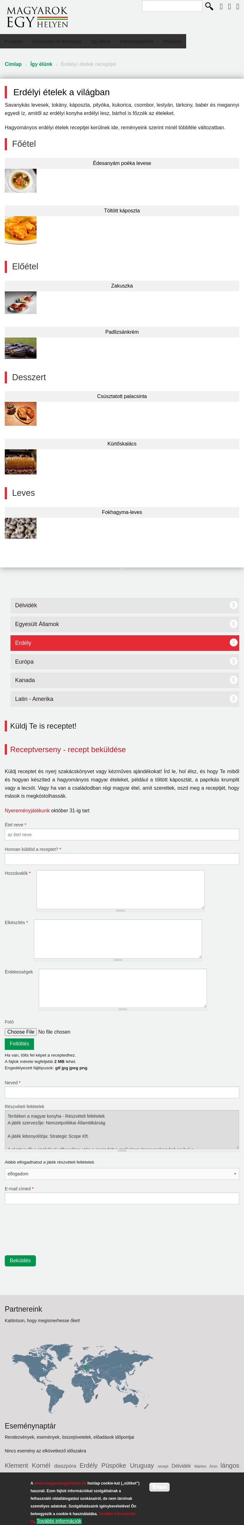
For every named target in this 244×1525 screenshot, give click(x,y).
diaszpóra (66, 1466)
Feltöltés (19, 1043)
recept (165, 1466)
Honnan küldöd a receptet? (33, 849)
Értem (159, 1487)
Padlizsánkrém (122, 332)
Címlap (13, 64)
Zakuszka (122, 286)
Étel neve (15, 824)
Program (14, 41)
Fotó (9, 1021)
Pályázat (172, 41)
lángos (229, 1465)
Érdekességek (19, 971)
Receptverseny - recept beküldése (68, 749)
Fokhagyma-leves (122, 512)
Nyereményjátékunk (27, 810)
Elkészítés (16, 922)
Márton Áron (207, 1466)
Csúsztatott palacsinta (122, 396)
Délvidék (26, 605)
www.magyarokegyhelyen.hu (60, 1483)
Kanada (25, 680)
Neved (13, 1082)
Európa (24, 662)
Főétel (24, 144)
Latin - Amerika (34, 699)
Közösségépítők (137, 41)
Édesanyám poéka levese (122, 163)
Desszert (29, 377)
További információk (59, 1521)
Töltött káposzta (122, 210)
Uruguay (144, 1465)
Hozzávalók (18, 873)
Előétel (25, 266)
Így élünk (100, 41)
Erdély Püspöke (104, 1465)
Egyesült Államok (37, 624)
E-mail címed (19, 1188)
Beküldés (20, 1260)
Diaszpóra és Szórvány (57, 41)
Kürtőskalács (122, 443)
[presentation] (31, 1232)
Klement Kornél (29, 1465)
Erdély (23, 643)
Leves (23, 493)
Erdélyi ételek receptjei (88, 64)
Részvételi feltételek (24, 1106)
